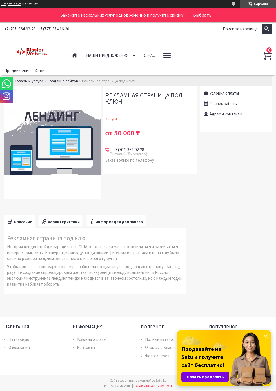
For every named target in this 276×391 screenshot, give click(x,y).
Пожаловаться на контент (152, 385)
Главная (74, 55)
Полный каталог (160, 339)
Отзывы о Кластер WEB (166, 347)
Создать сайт (11, 4)
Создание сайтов (62, 80)
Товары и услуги (29, 80)
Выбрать (202, 15)
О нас (149, 55)
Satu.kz (160, 380)
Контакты (86, 347)
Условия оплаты (91, 339)
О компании (19, 347)
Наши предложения (107, 55)
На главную (18, 339)
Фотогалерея (157, 355)
